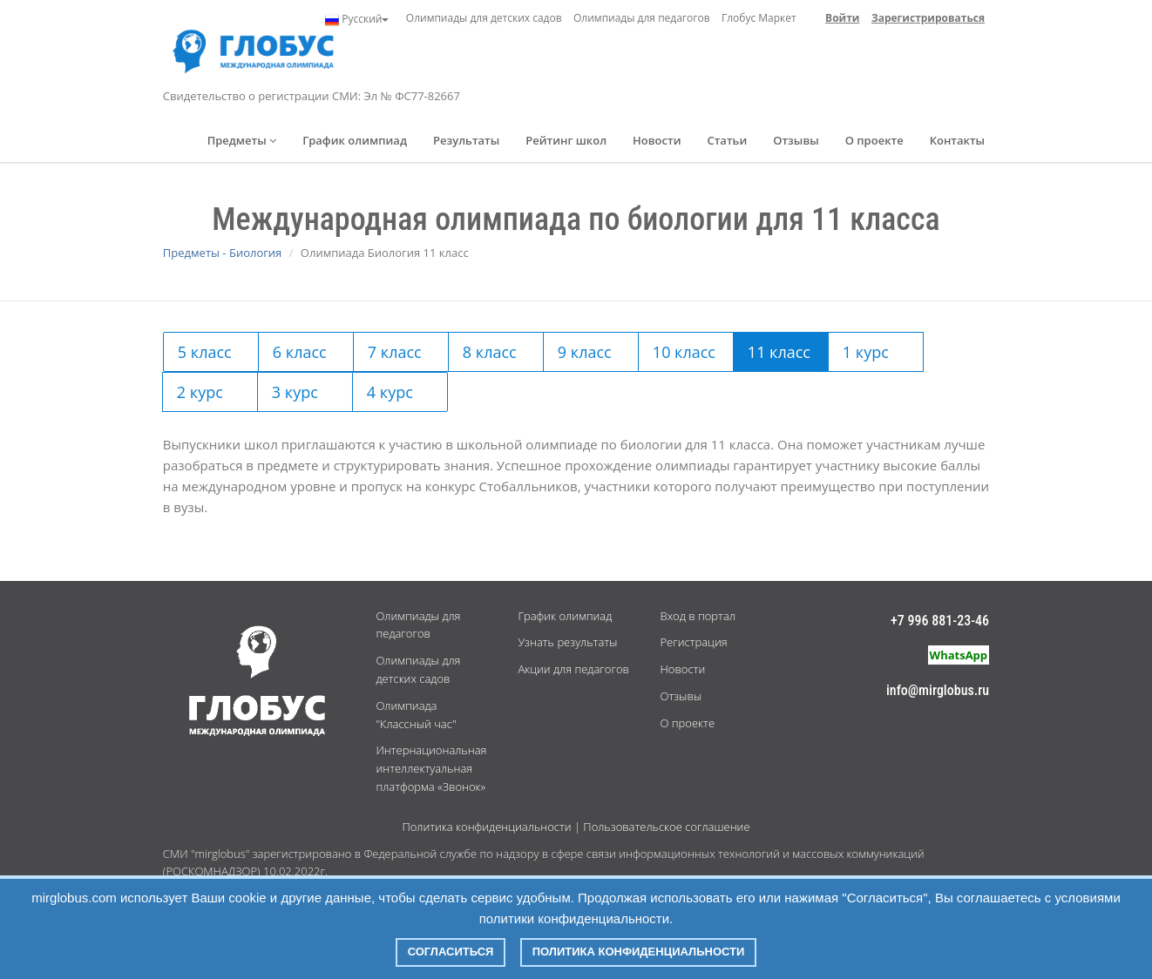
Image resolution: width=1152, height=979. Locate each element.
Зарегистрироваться (928, 17)
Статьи (727, 140)
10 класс (684, 351)
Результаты (466, 140)
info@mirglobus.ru (937, 690)
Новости (657, 140)
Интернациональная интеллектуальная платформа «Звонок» (431, 768)
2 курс (200, 391)
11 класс (779, 351)
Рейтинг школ (565, 140)
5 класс (205, 351)
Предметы (242, 140)
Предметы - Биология (222, 252)
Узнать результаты (567, 642)
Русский (357, 19)
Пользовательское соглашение (666, 826)
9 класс (585, 351)
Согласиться (451, 951)
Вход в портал (697, 616)
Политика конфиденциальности (486, 826)
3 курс (295, 391)
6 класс (300, 351)
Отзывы (796, 140)
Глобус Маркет (759, 17)
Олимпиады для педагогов (641, 17)
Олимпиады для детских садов (484, 17)
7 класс (395, 351)
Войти (842, 17)
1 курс (866, 351)
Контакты (957, 140)
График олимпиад (354, 140)
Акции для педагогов (573, 669)
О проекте (874, 140)
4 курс (390, 391)
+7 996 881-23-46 (940, 620)
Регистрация (693, 642)
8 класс (490, 351)
